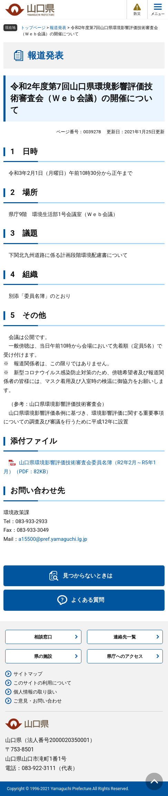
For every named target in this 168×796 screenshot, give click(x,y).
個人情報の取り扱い (35, 692)
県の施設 (43, 656)
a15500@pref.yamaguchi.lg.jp (53, 539)
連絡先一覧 (124, 637)
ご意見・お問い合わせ (37, 701)
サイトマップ (27, 674)
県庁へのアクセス (125, 656)
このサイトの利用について (42, 683)
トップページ (33, 27)
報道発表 (58, 27)
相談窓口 (43, 637)
